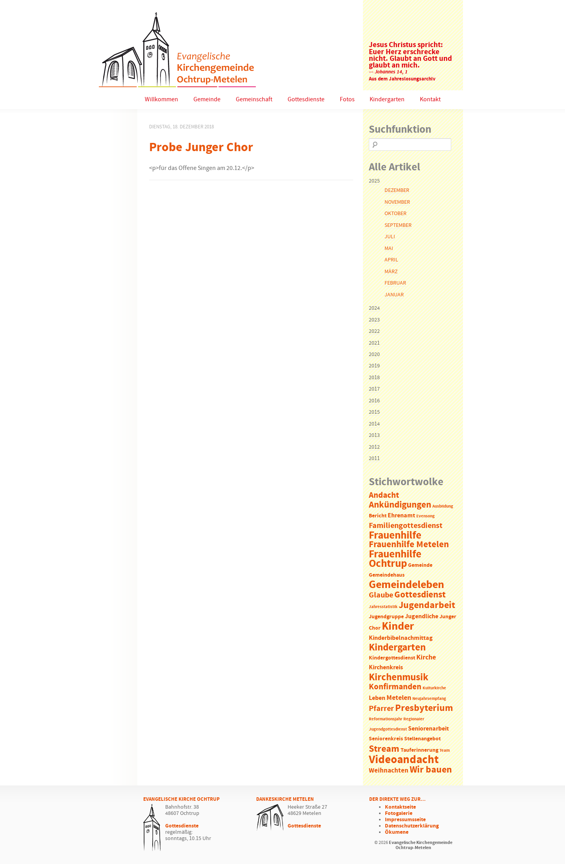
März (391, 272)
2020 (374, 354)
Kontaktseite (400, 807)
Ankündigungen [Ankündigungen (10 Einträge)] (400, 505)
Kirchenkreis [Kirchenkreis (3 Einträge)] (386, 667)
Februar (395, 283)
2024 (374, 308)
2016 (374, 401)
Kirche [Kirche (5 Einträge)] (426, 657)
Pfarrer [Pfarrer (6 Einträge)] (381, 709)
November (397, 202)
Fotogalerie (398, 813)
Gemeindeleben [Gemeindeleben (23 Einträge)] (406, 585)
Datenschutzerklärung (412, 826)
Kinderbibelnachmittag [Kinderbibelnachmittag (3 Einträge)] (401, 638)
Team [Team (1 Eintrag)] (444, 750)
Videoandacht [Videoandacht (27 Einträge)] (404, 759)
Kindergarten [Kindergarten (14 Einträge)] (397, 647)
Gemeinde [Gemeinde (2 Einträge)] (420, 565)
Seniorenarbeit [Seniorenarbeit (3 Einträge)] (428, 728)
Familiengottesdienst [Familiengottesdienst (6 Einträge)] (406, 526)
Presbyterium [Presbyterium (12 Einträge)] (424, 708)
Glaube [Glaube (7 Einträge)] (381, 595)
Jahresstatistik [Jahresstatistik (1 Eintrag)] (383, 607)
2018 (374, 377)
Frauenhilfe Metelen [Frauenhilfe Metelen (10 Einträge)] (409, 545)
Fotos (347, 99)
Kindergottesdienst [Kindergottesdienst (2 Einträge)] (392, 658)
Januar (394, 295)
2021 (374, 343)
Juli (390, 237)
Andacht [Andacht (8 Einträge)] (384, 495)
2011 (374, 458)
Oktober (395, 213)
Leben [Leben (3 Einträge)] (377, 698)
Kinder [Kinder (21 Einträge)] (398, 626)
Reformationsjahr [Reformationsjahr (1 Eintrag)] (385, 719)
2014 (374, 424)
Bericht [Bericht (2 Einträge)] (377, 516)
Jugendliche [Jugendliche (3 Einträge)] (421, 616)
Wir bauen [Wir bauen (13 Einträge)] (431, 769)
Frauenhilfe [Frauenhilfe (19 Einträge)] (395, 535)
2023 (374, 320)
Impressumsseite (405, 820)
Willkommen (161, 99)
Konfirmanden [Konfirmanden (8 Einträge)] (395, 687)
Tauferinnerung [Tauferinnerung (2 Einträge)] (419, 750)
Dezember (397, 190)
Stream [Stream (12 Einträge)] (384, 749)
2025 (374, 181)
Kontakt (430, 99)
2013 (374, 435)
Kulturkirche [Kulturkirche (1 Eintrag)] (434, 688)
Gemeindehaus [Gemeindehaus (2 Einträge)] (387, 575)
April (391, 260)
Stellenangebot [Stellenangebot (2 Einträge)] (422, 739)
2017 (374, 389)
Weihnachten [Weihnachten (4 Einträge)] (388, 770)
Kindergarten (387, 99)
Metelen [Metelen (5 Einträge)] (398, 698)
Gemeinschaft (254, 99)
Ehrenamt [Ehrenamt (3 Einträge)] (401, 515)
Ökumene (396, 832)
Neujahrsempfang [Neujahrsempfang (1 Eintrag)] (429, 698)
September (398, 225)
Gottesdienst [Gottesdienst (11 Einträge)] (420, 595)
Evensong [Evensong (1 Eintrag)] (425, 516)
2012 (374, 447)
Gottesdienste (306, 99)
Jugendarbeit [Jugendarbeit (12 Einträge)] (427, 605)
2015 (374, 412)
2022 (374, 331)
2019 (374, 366)
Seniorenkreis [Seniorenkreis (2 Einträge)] (386, 739)
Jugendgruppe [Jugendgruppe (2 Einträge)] (386, 617)
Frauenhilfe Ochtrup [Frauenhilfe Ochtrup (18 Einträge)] (395, 559)
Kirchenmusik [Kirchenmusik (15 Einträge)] (398, 677)
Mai (389, 248)
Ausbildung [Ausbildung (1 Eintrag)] (442, 506)
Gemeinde (207, 99)
